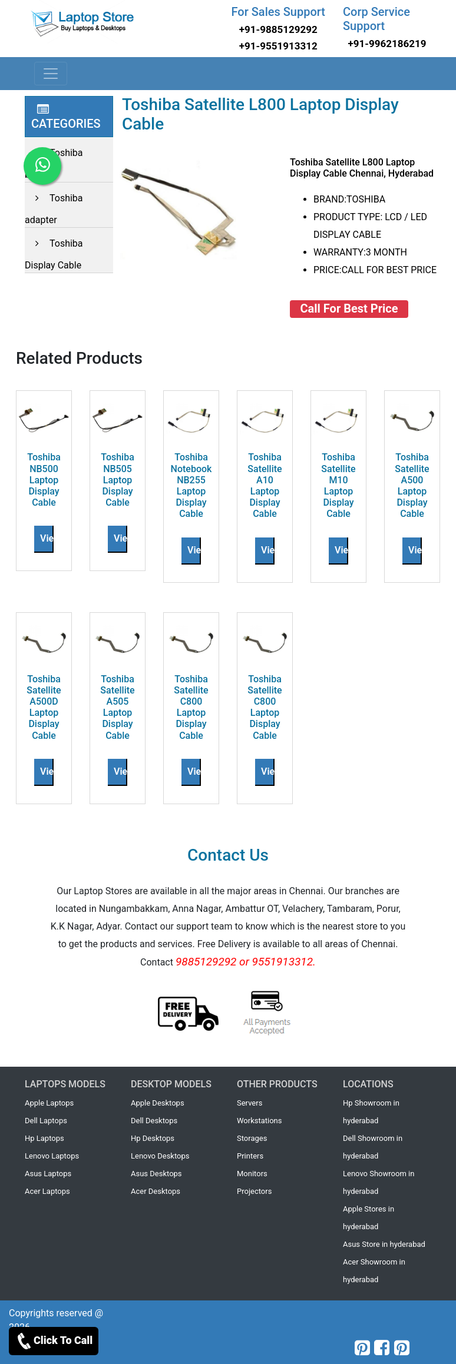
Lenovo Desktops (160, 1155)
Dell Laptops (46, 1120)
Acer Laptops (47, 1191)
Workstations (259, 1120)
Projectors (254, 1191)
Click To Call (53, 1341)
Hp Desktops (152, 1138)
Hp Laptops (44, 1138)
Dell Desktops (154, 1120)
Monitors (252, 1173)
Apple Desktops (157, 1102)
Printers (250, 1155)
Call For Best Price (349, 308)
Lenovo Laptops (52, 1155)
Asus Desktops (156, 1173)
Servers (249, 1102)
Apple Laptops (49, 1102)
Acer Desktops (155, 1191)
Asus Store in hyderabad (384, 1244)
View (50, 538)
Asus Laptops (48, 1173)
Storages (252, 1138)
